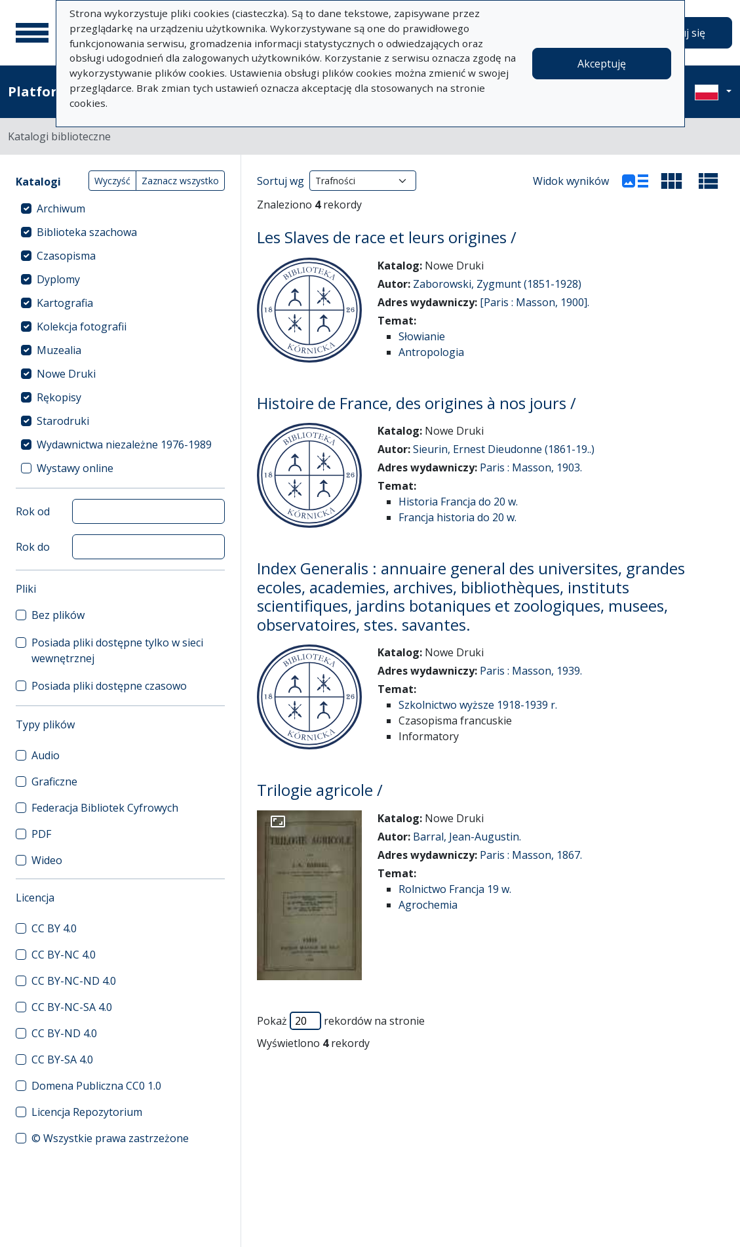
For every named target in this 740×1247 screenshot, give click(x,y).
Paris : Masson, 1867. (531, 855)
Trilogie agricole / (320, 790)
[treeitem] (120, 208)
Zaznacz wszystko (180, 180)
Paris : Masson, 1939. (531, 670)
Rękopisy (59, 397)
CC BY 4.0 (54, 928)
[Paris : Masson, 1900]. (534, 302)
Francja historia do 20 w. (457, 517)
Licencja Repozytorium (86, 1112)
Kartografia (65, 303)
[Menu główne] (32, 32)
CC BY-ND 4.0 (64, 1033)
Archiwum (61, 208)
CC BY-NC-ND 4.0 (73, 981)
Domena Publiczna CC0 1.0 (96, 1086)
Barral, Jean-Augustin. (467, 836)
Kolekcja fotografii (82, 326)
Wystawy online (75, 468)
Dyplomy (58, 279)
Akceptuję (601, 63)
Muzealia (59, 350)
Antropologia (431, 352)
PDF (41, 834)
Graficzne (54, 781)
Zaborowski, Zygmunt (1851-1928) (497, 284)
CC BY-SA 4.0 (62, 1059)
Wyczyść (112, 180)
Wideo (46, 860)
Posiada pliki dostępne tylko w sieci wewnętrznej (117, 650)
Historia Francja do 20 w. (458, 501)
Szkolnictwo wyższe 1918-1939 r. (478, 705)
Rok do (33, 547)
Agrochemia (428, 905)
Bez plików (58, 615)
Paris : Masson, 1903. (531, 467)
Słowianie (422, 336)
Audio (45, 755)
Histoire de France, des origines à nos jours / (416, 403)
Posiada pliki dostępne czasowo (109, 686)
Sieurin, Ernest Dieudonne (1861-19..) (503, 449)
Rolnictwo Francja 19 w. (455, 889)
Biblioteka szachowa (87, 232)
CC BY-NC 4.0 (63, 954)
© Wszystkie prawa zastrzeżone (110, 1138)
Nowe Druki (66, 373)
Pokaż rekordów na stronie (341, 1021)
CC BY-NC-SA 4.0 (71, 1007)
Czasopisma (66, 255)
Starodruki (63, 421)
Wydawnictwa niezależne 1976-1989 (124, 444)
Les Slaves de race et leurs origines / (386, 237)
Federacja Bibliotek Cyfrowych (104, 808)
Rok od (33, 511)
